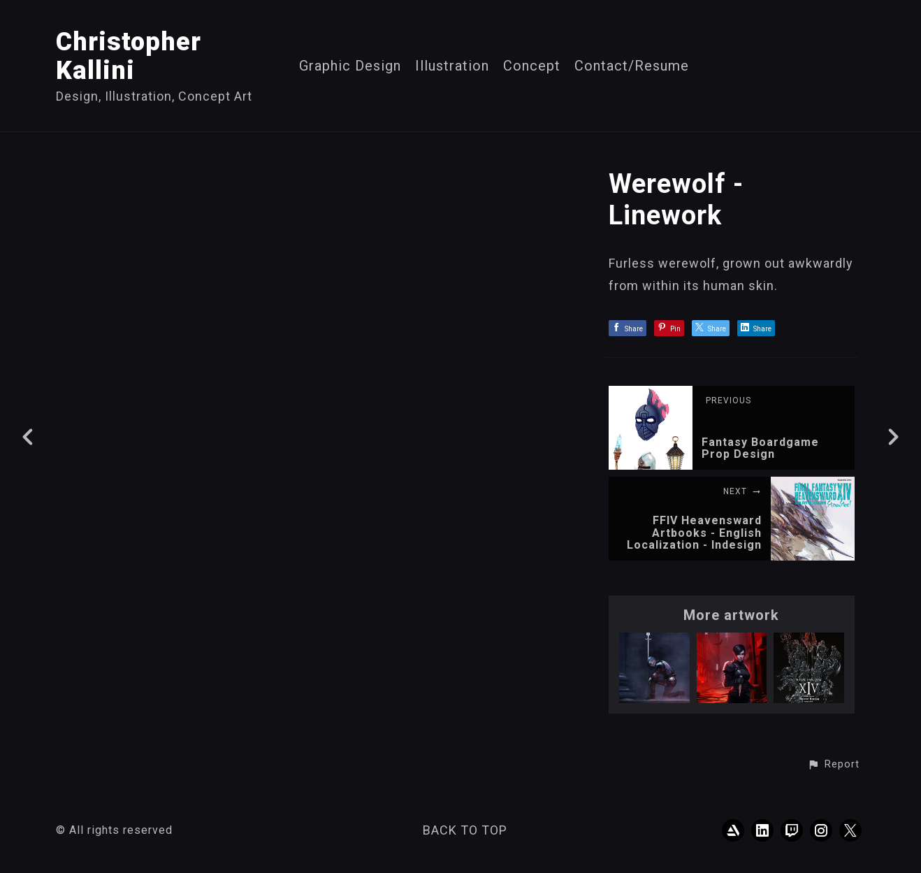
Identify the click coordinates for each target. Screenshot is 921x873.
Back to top (465, 830)
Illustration (452, 66)
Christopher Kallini (128, 56)
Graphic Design (350, 66)
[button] (833, 765)
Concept (531, 66)
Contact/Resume (631, 66)
